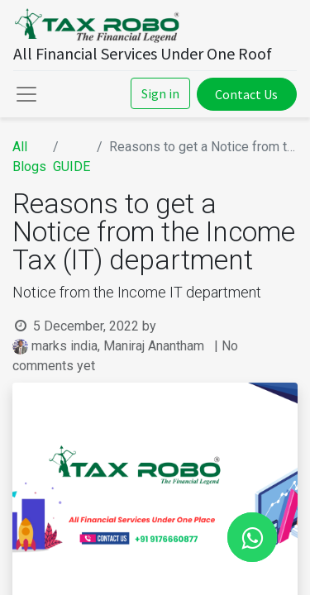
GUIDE (71, 166)
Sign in (160, 93)
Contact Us (246, 94)
